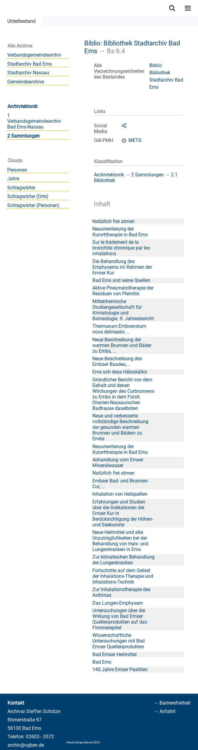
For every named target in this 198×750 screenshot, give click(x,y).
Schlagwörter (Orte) (27, 196)
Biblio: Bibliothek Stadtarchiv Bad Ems (166, 76)
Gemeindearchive (25, 82)
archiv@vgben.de (26, 745)
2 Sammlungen (23, 136)
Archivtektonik (23, 106)
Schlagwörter (21, 188)
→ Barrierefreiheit (171, 703)
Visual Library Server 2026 (83, 742)
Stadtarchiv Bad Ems (29, 64)
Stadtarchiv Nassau (28, 73)
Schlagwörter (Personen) (33, 205)
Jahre (13, 178)
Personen (17, 170)
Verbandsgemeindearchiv (34, 55)
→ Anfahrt (164, 711)
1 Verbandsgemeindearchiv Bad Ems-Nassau (34, 121)
